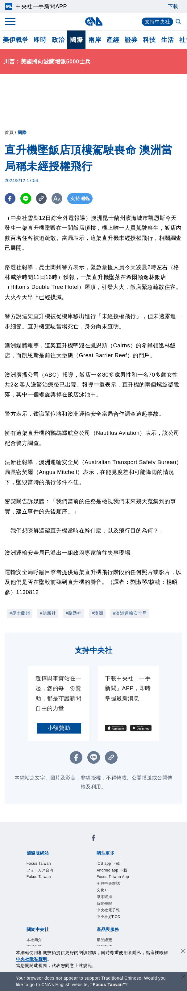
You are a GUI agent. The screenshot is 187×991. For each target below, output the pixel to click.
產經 (112, 39)
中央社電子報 (108, 910)
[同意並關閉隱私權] (183, 952)
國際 (76, 39)
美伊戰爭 (15, 39)
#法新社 (48, 613)
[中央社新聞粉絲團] (93, 839)
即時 (40, 39)
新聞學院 (104, 903)
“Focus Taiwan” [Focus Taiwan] (107, 984)
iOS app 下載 (108, 863)
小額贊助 (59, 728)
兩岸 (94, 39)
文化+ (102, 890)
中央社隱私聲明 (32, 959)
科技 (149, 39)
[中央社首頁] (93, 21)
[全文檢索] (179, 22)
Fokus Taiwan (39, 877)
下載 (173, 6)
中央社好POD (109, 917)
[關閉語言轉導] (183, 977)
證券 (131, 39)
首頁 (9, 132)
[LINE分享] (25, 198)
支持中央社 (157, 21)
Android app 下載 (112, 870)
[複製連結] (41, 198)
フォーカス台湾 (40, 870)
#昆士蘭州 (20, 613)
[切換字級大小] (57, 198)
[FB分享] (10, 198)
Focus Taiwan (39, 863)
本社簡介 (34, 940)
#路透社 (74, 613)
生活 (167, 39)
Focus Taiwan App (113, 877)
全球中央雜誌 (108, 883)
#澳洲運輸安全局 (130, 613)
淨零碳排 (104, 897)
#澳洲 (97, 613)
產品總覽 (104, 940)
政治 (58, 39)
